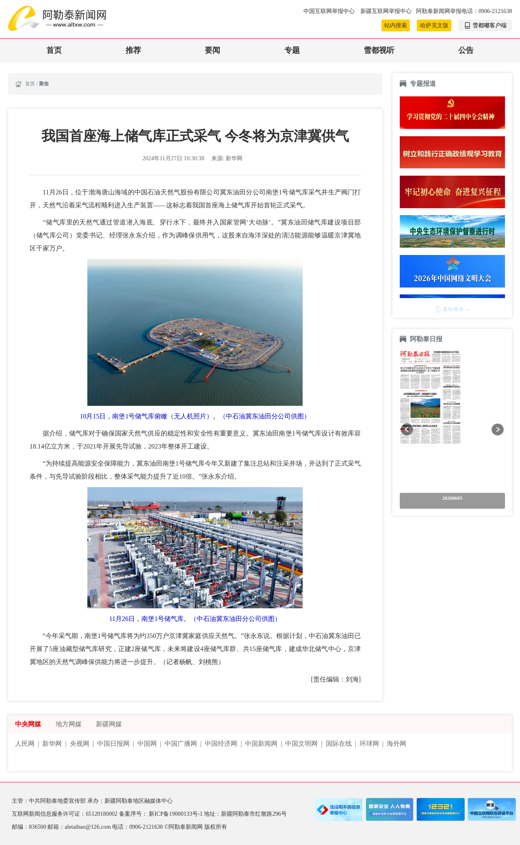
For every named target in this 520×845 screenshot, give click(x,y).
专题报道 (423, 83)
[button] (407, 429)
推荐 (133, 50)
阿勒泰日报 (427, 338)
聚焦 (44, 84)
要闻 (212, 50)
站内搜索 (395, 25)
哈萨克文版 (434, 25)
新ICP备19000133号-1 (176, 813)
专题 (292, 50)
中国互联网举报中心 (329, 11)
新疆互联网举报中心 (386, 11)
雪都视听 (379, 50)
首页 (54, 50)
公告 (466, 50)
